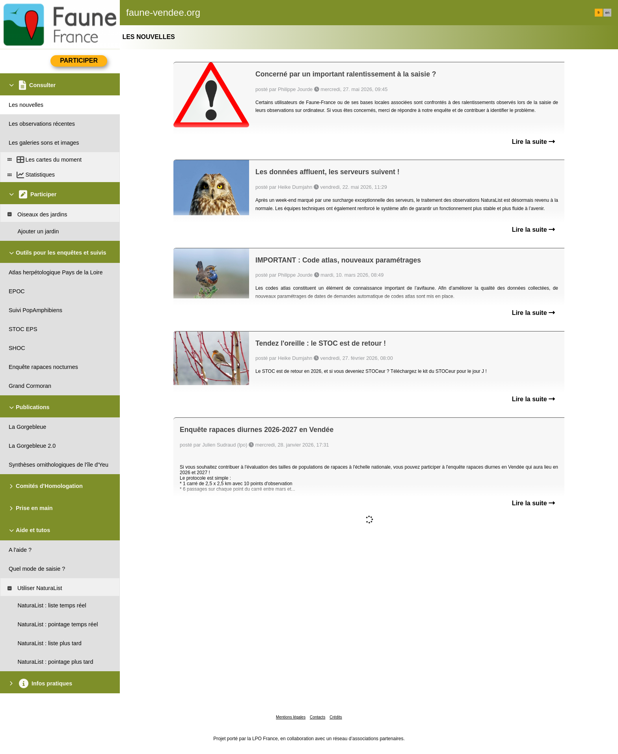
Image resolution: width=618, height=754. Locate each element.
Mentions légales (290, 717)
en (607, 13)
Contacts (317, 717)
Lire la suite (533, 141)
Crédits (335, 717)
